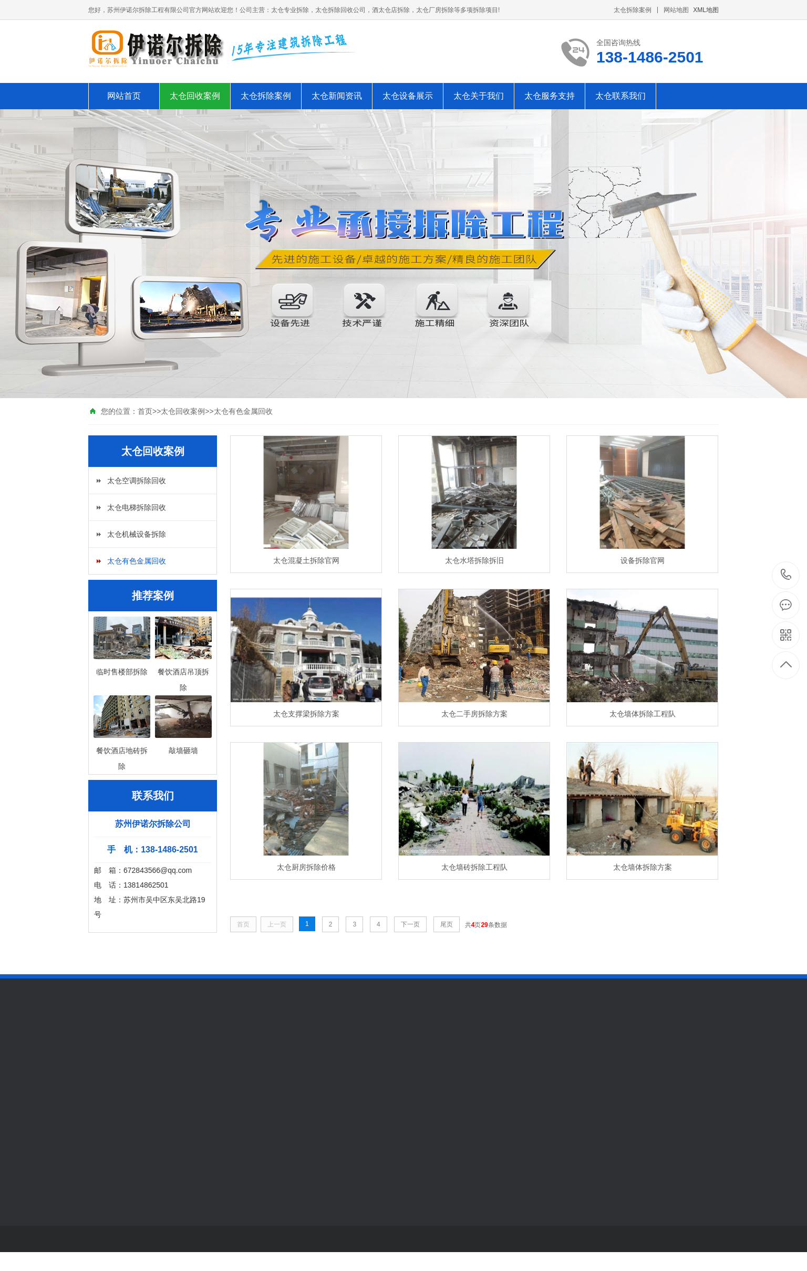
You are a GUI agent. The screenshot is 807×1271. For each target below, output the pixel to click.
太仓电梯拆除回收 (136, 507)
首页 (145, 411)
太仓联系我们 (620, 95)
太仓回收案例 (195, 95)
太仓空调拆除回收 (136, 480)
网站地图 (676, 10)
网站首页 (124, 95)
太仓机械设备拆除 (136, 534)
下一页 (410, 924)
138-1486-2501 (786, 575)
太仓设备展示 (407, 95)
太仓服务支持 (549, 95)
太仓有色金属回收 (243, 411)
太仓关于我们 (478, 95)
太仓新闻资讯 (337, 95)
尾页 (446, 924)
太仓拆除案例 (632, 10)
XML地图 (706, 10)
